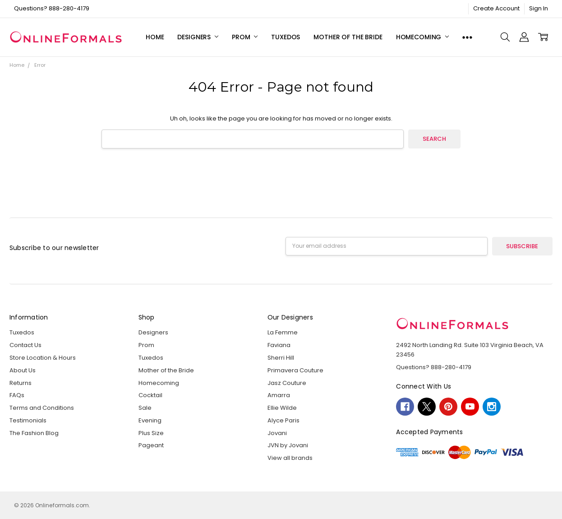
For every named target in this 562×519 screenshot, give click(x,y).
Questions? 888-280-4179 (51, 8)
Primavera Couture (295, 370)
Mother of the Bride (347, 37)
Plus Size (151, 433)
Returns (20, 383)
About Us (22, 370)
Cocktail (150, 395)
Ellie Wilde (282, 407)
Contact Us (25, 345)
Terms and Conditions (41, 407)
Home (155, 37)
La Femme (282, 332)
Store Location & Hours (42, 357)
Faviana (278, 345)
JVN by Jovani (287, 445)
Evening (149, 420)
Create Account (496, 8)
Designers (197, 37)
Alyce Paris (283, 420)
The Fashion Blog (34, 433)
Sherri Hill (280, 357)
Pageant (151, 445)
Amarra (278, 395)
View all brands (290, 458)
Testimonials (27, 420)
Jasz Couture (286, 383)
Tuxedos (285, 37)
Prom (245, 37)
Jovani (277, 433)
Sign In (538, 8)
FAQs (16, 395)
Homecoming (422, 37)
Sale (145, 407)
